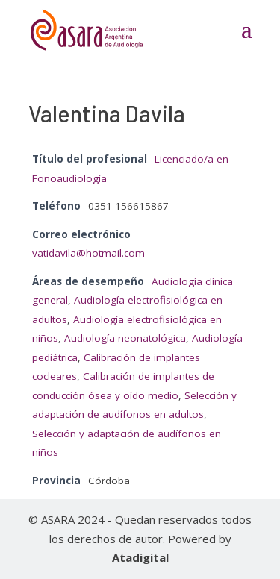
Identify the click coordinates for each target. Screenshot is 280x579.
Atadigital (140, 557)
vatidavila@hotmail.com (88, 253)
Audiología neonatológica (125, 338)
